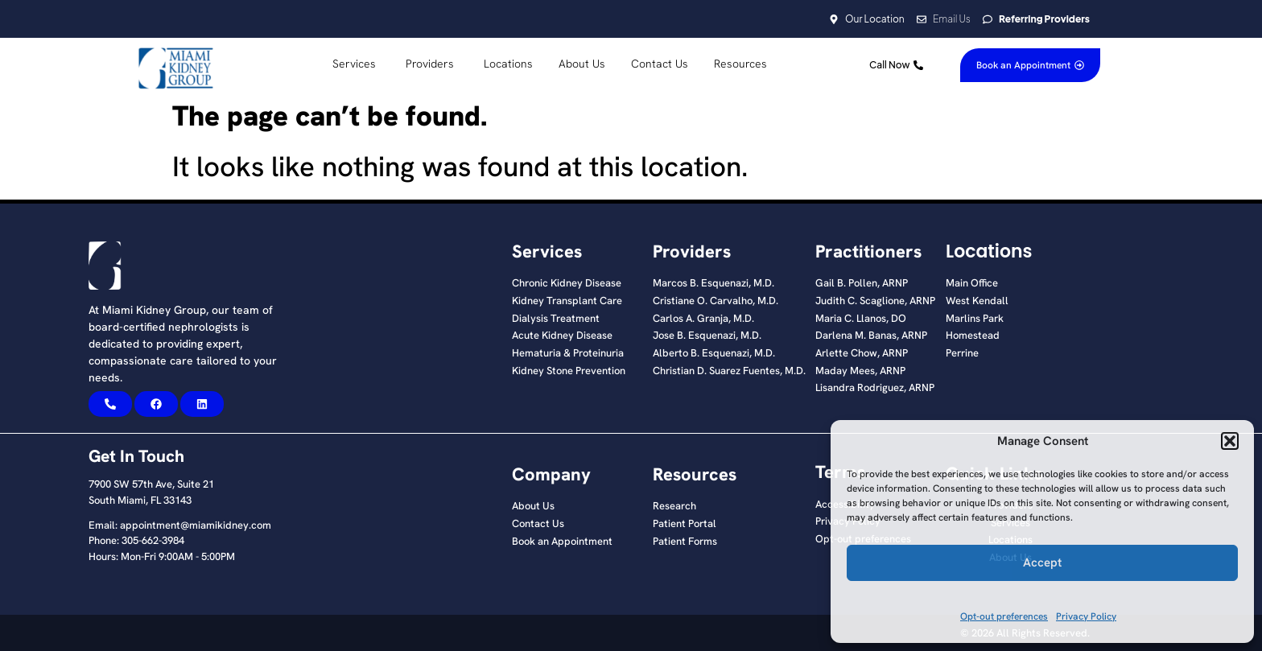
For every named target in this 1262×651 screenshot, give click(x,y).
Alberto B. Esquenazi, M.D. (714, 353)
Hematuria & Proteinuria (568, 353)
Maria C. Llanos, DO (860, 318)
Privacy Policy (1086, 616)
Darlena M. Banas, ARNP (871, 335)
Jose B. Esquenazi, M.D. (707, 335)
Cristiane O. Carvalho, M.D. (715, 301)
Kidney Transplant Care (567, 301)
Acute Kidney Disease (562, 335)
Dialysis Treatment (556, 318)
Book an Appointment (562, 541)
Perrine (962, 353)
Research (674, 506)
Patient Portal (684, 524)
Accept (1042, 562)
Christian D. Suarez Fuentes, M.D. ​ (730, 371)
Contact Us (538, 524)
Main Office (972, 283)
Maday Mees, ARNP (860, 371)
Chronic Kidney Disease (566, 283)
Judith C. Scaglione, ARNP (875, 301)
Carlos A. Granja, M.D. (703, 318)
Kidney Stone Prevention (568, 371)
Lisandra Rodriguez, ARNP (874, 388)
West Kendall (977, 301)
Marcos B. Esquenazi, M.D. (713, 283)
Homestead (973, 335)
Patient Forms (685, 541)
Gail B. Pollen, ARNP (861, 283)
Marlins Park (975, 318)
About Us (533, 506)
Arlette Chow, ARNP (861, 353)
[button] (1230, 441)
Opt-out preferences (1004, 616)
